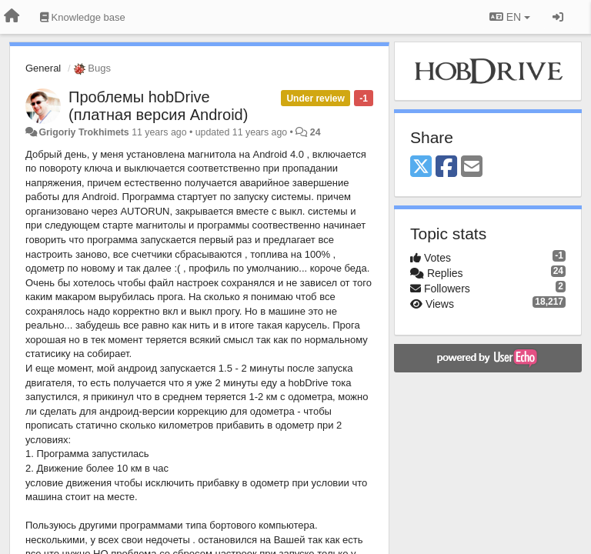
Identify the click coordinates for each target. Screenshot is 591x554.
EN (509, 17)
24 (315, 132)
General (43, 68)
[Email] (471, 167)
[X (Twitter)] (421, 167)
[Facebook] (446, 167)
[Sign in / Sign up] (558, 17)
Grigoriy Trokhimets (83, 132)
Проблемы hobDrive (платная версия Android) (158, 105)
